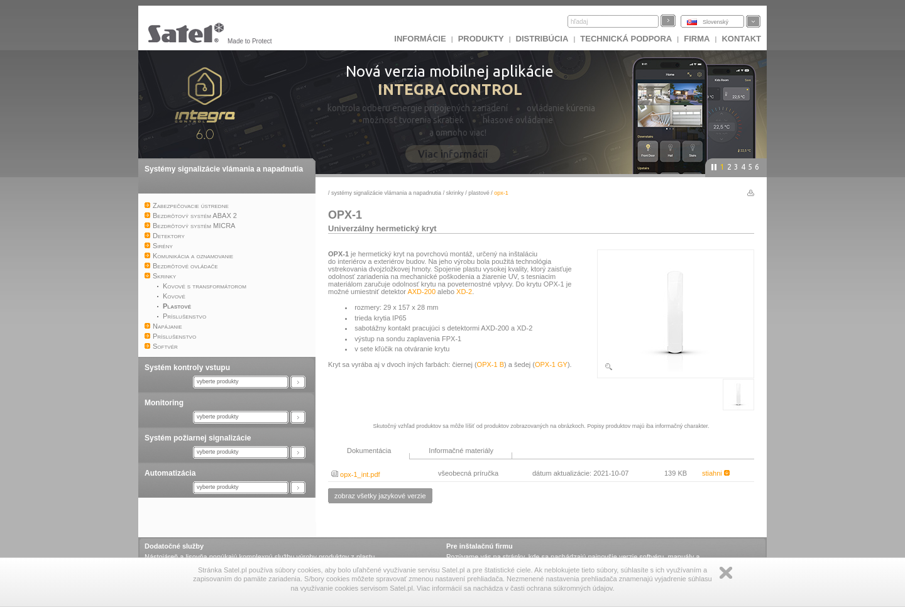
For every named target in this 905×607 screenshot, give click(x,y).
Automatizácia (170, 473)
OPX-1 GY (551, 364)
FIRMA (697, 38)
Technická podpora (626, 38)
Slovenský (715, 22)
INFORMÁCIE (420, 38)
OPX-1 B (490, 364)
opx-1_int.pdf (355, 474)
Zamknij (726, 573)
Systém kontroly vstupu (187, 367)
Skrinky (455, 193)
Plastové (479, 193)
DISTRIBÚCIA (542, 38)
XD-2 (464, 291)
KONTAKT (741, 38)
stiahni (716, 473)
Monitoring (164, 402)
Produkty (481, 38)
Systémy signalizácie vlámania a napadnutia (224, 169)
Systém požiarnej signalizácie (198, 438)
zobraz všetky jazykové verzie (380, 496)
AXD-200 (421, 291)
